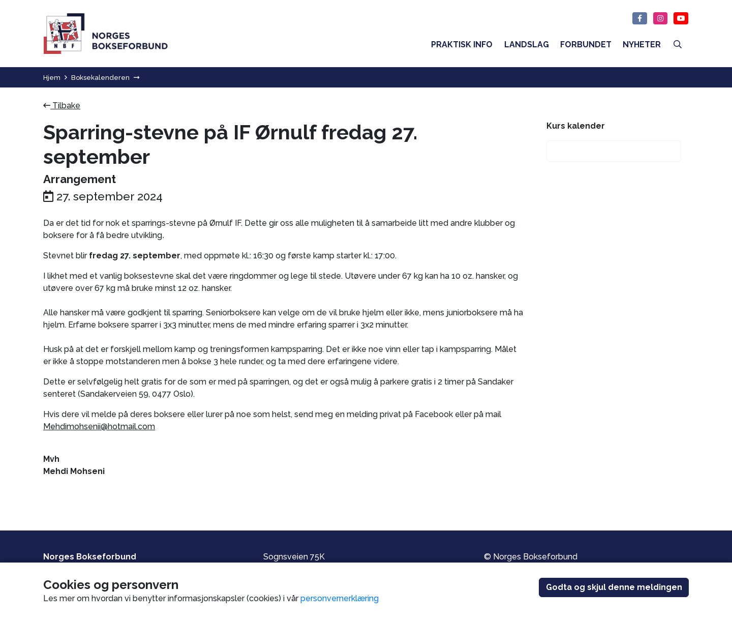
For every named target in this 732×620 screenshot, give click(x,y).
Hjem (51, 77)
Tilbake (61, 105)
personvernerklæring (339, 598)
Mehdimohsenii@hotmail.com (99, 426)
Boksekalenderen (100, 77)
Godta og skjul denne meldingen (614, 587)
